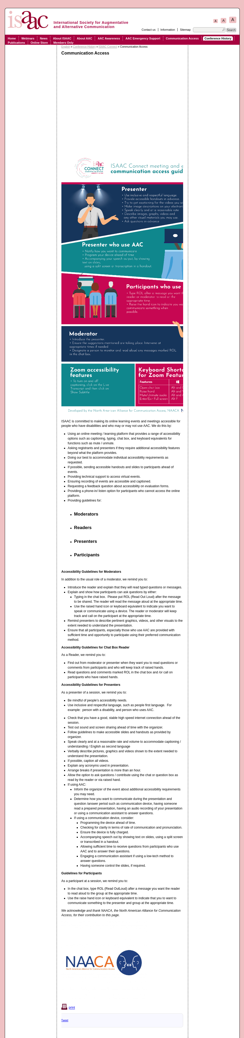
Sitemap (185, 29)
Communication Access (182, 38)
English (65, 46)
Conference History (218, 38)
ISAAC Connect (108, 46)
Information (167, 29)
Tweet (64, 1020)
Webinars (27, 38)
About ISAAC (62, 38)
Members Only (63, 42)
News (44, 38)
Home (12, 38)
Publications (16, 42)
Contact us (149, 29)
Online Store (39, 42)
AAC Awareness (109, 38)
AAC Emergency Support (142, 38)
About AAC (84, 38)
